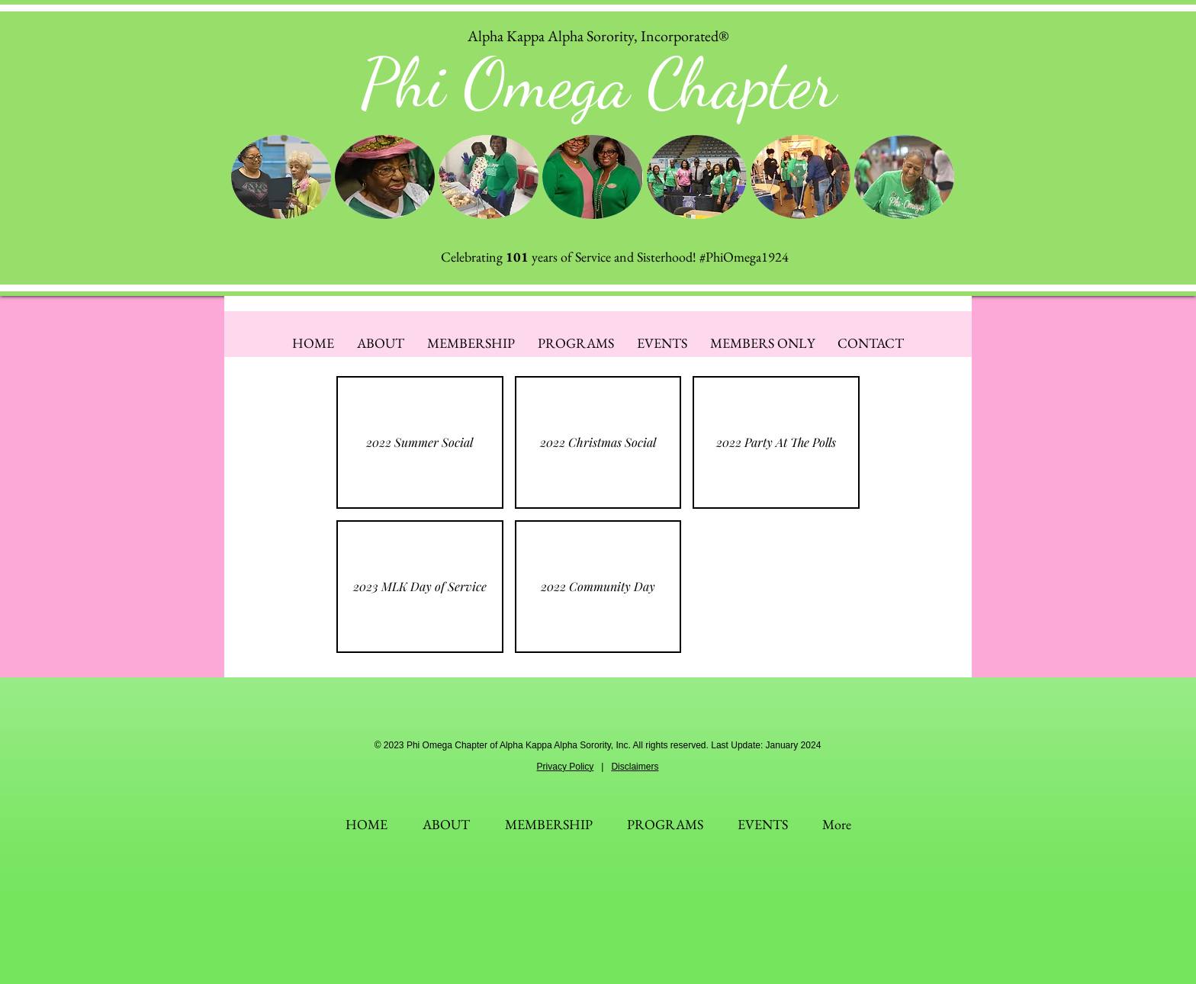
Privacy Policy (565, 766)
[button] (281, 177)
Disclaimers (634, 766)
